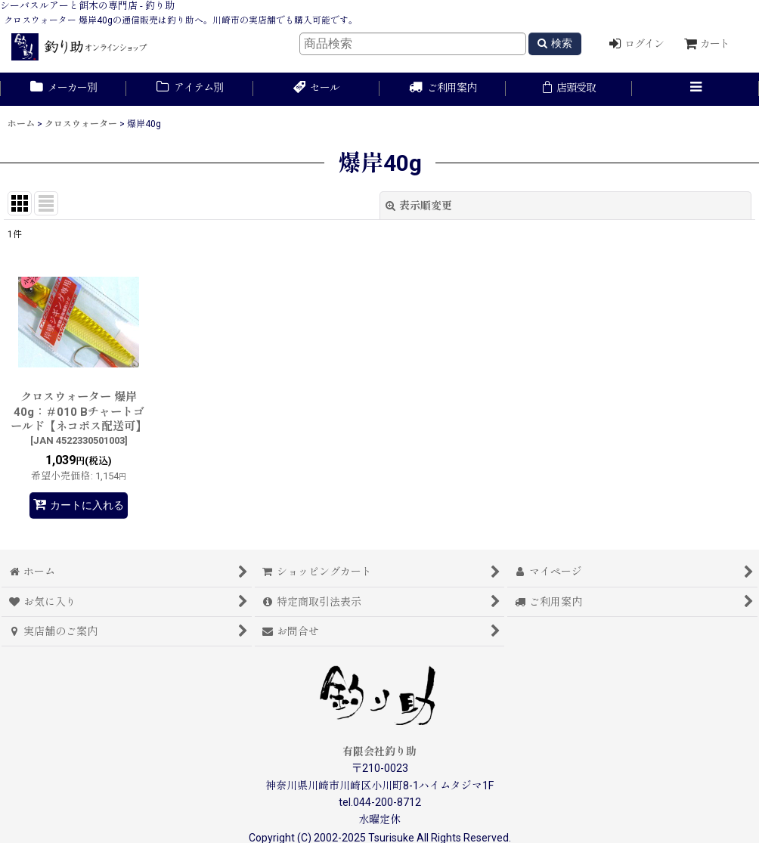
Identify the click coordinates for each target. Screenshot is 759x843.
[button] (695, 89)
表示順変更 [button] (419, 206)
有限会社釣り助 (379, 751)
